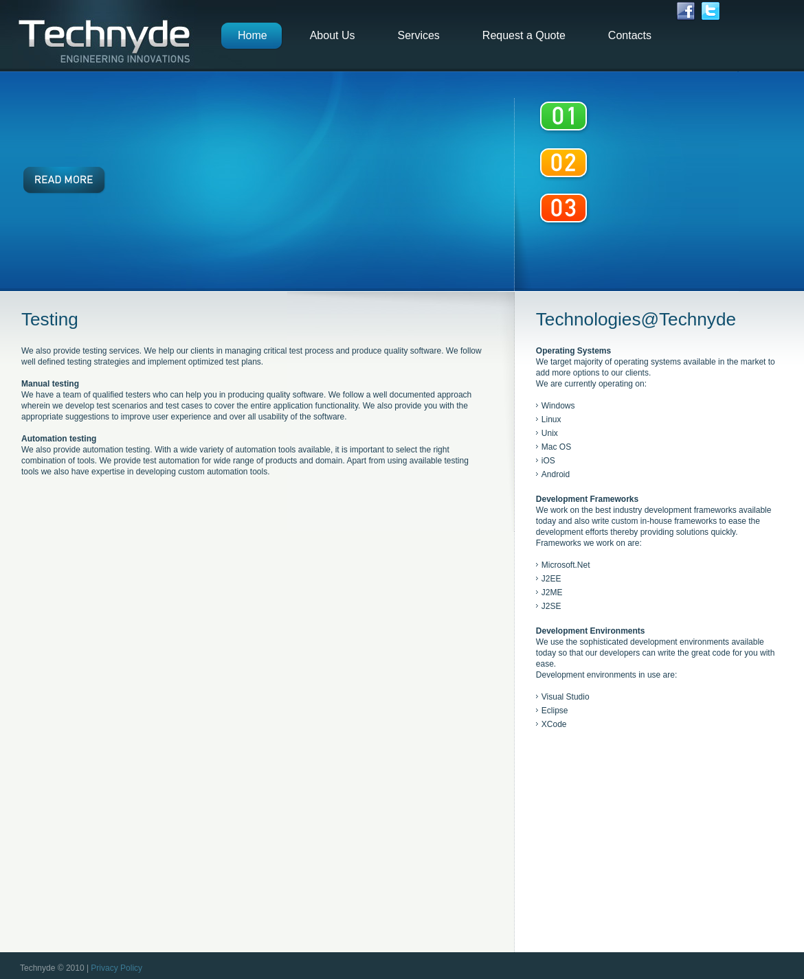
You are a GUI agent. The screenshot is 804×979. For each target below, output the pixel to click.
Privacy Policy (116, 968)
